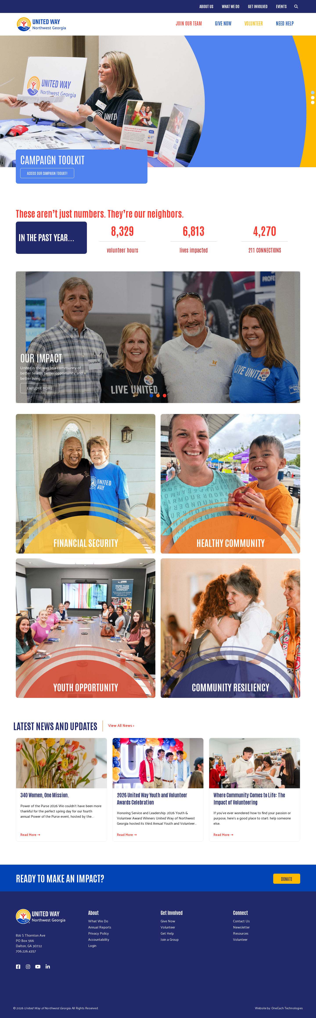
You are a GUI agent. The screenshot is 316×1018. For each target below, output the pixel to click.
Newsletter (241, 927)
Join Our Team (189, 23)
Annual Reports (99, 927)
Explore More (39, 388)
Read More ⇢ (30, 834)
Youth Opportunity (85, 687)
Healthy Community (230, 542)
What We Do (230, 6)
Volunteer (253, 23)
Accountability (98, 939)
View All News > (121, 725)
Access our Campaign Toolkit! (47, 173)
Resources (240, 933)
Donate (286, 879)
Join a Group (170, 939)
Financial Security (85, 542)
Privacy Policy (98, 933)
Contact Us (241, 921)
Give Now (223, 23)
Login (92, 946)
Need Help (285, 23)
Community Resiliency (230, 687)
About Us (206, 6)
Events (281, 6)
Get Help (167, 933)
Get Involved (258, 6)
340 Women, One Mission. (44, 794)
